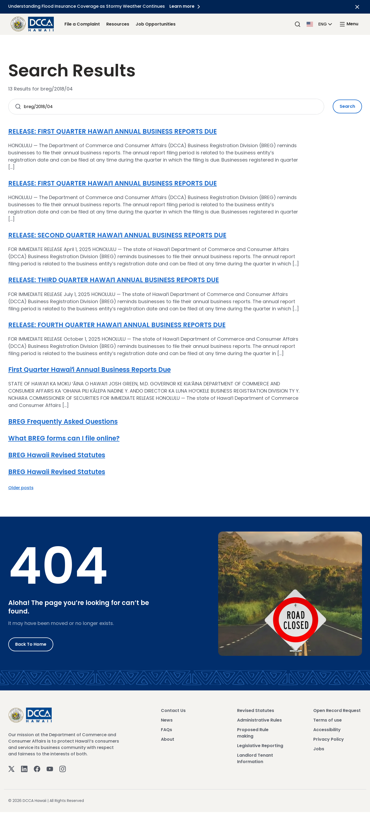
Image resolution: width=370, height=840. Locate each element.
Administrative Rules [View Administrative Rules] (259, 720)
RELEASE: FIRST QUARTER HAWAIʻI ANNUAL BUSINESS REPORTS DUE (112, 131)
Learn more (186, 6)
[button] (320, 24)
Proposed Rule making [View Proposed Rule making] (253, 733)
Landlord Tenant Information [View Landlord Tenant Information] (255, 758)
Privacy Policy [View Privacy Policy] (328, 739)
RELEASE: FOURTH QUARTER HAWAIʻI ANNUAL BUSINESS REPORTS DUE (117, 324)
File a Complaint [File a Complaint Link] (82, 24)
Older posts (21, 488)
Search (347, 106)
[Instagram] (62, 769)
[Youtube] (50, 769)
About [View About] (167, 739)
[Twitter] (11, 769)
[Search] (297, 24)
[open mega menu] (349, 24)
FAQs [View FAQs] (166, 730)
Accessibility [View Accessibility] (327, 730)
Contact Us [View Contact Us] (173, 710)
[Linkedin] (24, 769)
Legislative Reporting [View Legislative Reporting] (260, 746)
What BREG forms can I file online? (64, 438)
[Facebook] (37, 769)
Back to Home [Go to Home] (30, 644)
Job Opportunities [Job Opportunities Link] (156, 24)
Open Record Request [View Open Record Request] (337, 710)
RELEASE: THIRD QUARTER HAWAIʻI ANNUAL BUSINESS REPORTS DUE (113, 279)
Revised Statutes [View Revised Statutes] (255, 710)
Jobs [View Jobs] (318, 749)
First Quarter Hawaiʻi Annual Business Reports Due (89, 369)
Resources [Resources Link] (117, 24)
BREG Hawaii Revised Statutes (56, 455)
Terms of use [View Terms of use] (327, 720)
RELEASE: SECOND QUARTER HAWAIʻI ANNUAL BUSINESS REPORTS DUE (117, 235)
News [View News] (167, 720)
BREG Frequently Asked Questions (63, 421)
